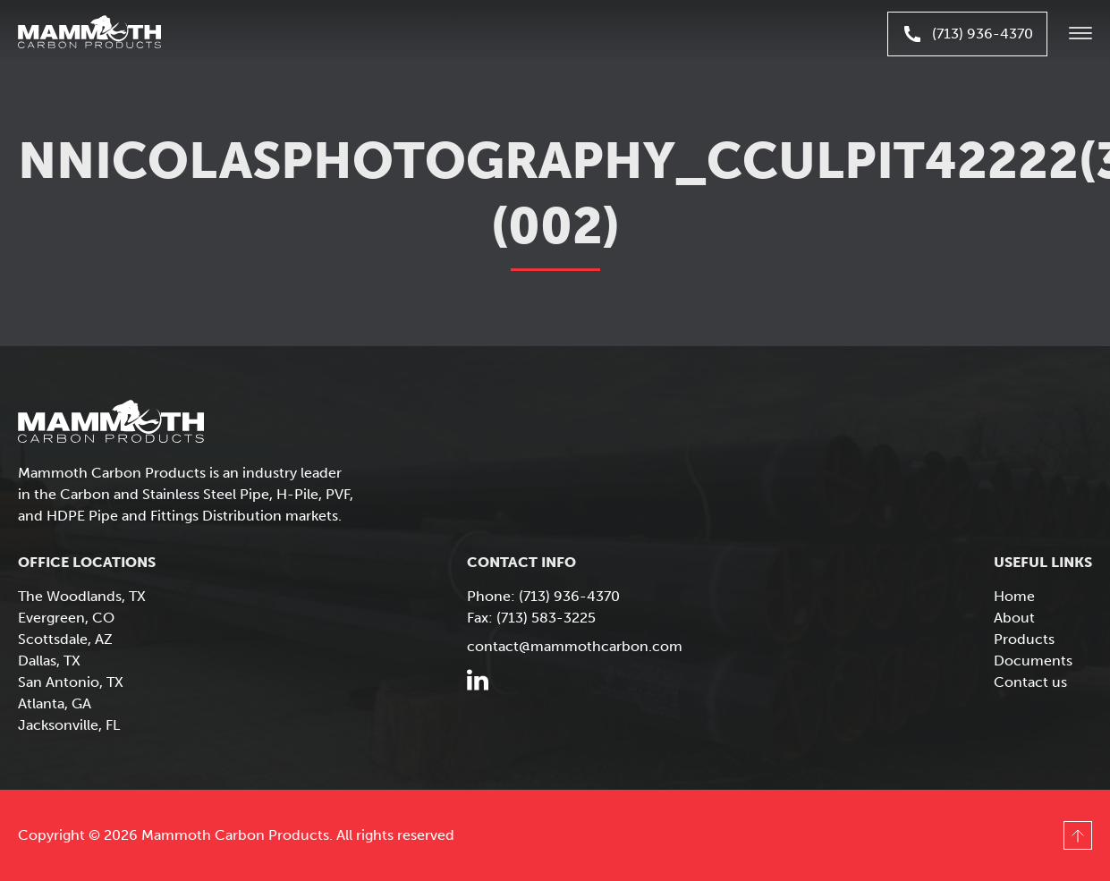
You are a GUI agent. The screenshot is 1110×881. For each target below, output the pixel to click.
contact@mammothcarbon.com (574, 646)
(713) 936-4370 (967, 34)
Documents (1033, 660)
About (1014, 617)
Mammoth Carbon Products (107, 34)
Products (1024, 639)
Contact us (1030, 681)
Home (1014, 596)
